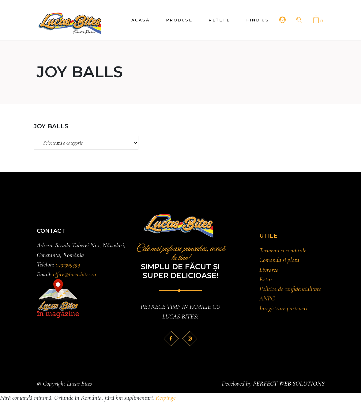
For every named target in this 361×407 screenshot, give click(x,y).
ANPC (267, 298)
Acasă (140, 19)
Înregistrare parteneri (283, 308)
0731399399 (68, 264)
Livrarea (269, 269)
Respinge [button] (165, 397)
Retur (266, 279)
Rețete (219, 19)
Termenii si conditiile (282, 250)
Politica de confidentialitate (290, 289)
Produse (179, 19)
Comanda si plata (279, 260)
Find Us (257, 19)
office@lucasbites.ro (74, 274)
